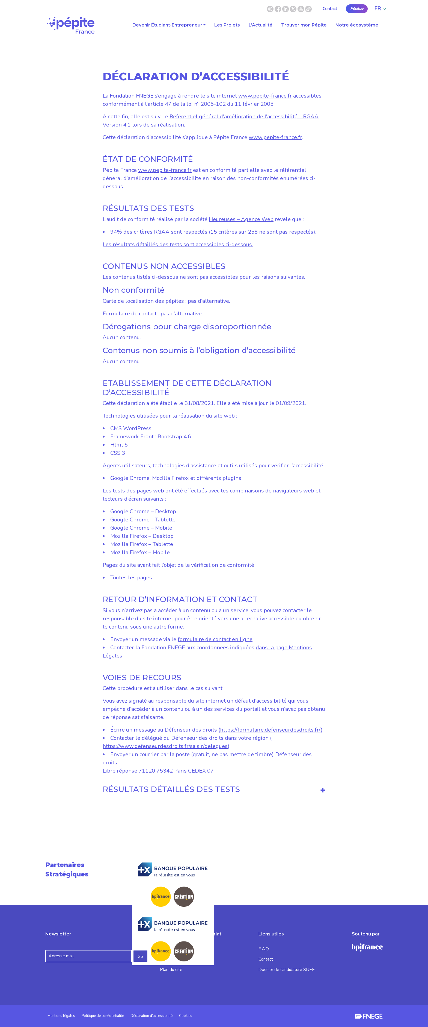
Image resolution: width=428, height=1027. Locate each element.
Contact (330, 8)
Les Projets (227, 25)
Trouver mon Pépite (304, 25)
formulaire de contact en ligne (215, 639)
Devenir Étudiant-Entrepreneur (167, 25)
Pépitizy (356, 9)
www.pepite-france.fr (265, 95)
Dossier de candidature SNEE (286, 970)
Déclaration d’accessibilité (151, 1015)
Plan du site (171, 970)
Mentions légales (61, 1015)
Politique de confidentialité (103, 1015)
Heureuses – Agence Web (241, 219)
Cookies (185, 1015)
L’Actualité (260, 25)
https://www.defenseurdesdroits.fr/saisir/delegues (165, 746)
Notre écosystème (356, 25)
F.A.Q (263, 949)
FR (380, 8)
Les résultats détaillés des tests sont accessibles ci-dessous (177, 244)
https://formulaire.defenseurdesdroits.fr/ (270, 729)
